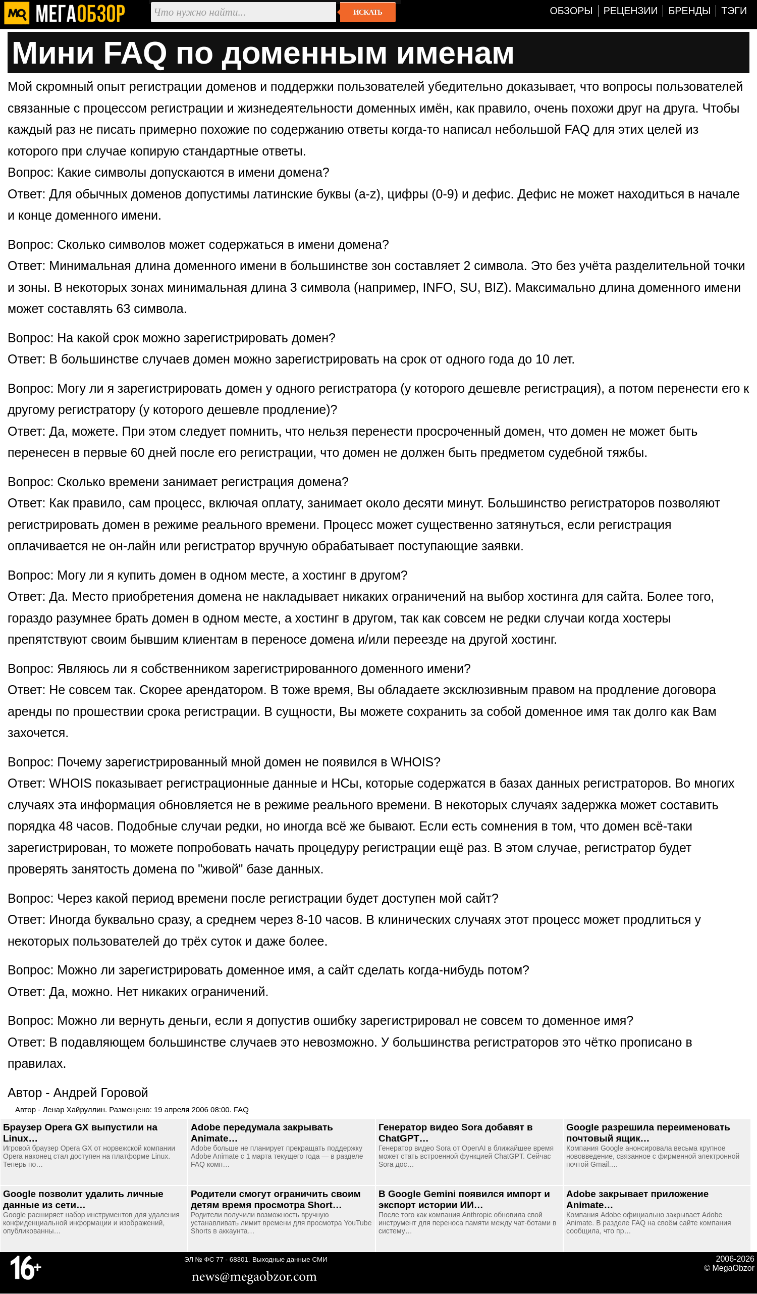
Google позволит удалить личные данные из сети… (83, 1199)
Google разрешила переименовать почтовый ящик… (648, 1133)
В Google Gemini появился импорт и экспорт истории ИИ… (464, 1199)
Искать (367, 12)
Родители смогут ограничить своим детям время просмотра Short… (276, 1199)
